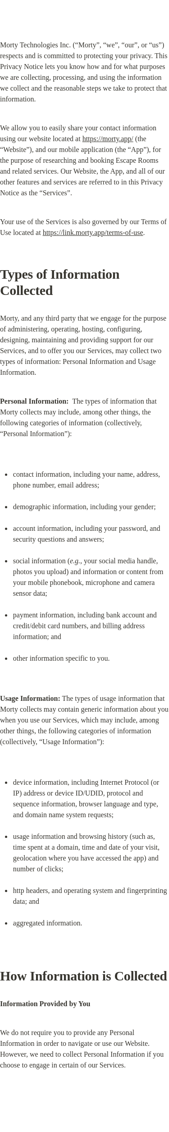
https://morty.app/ (107, 139)
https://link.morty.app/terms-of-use (93, 232)
